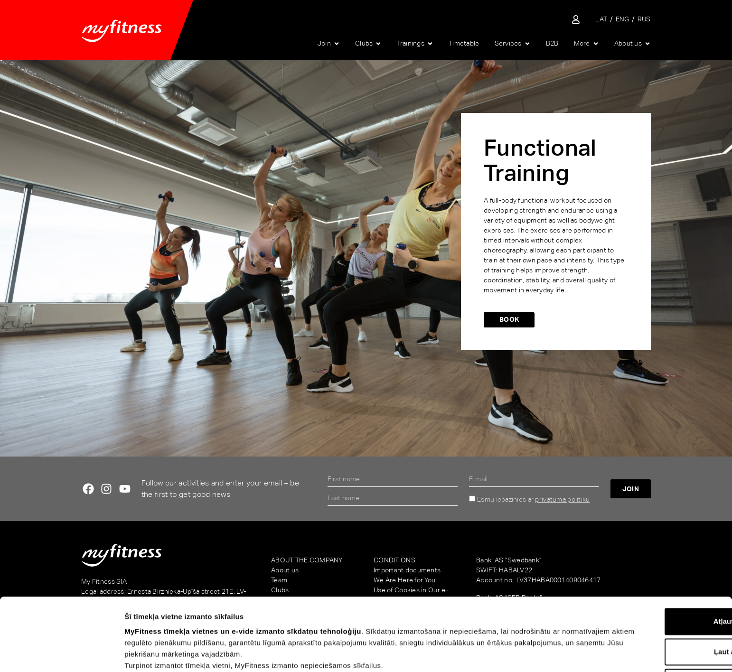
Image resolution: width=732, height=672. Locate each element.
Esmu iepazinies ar (533, 499)
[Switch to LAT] (601, 19)
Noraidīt (652, 616)
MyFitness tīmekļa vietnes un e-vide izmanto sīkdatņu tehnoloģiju (242, 565)
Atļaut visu (653, 555)
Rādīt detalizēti (521, 653)
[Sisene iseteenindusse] (576, 19)
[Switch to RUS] (644, 19)
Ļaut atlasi (652, 586)
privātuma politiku (562, 499)
